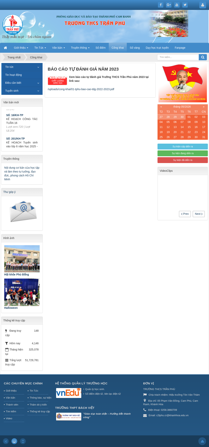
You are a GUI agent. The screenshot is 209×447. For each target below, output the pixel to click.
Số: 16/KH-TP (14, 117)
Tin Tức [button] (40, 49)
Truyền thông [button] (80, 49)
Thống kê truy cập (39, 411)
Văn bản (10, 397)
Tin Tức (34, 390)
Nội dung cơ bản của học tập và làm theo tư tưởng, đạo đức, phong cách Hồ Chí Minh (21, 173)
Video (9, 418)
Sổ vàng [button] (135, 47)
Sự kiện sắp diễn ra (183, 146)
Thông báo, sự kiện (39, 397)
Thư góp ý (9, 191)
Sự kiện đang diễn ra (183, 153)
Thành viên (12, 404)
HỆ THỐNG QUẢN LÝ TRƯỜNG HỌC (81, 383)
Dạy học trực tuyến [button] (157, 47)
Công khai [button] (118, 47)
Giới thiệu (11, 390)
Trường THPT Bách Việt (74, 407)
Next (199, 213)
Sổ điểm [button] (101, 47)
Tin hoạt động (13, 74)
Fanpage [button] (180, 47)
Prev (185, 213)
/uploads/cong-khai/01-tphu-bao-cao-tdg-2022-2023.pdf (81, 89)
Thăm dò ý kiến (38, 404)
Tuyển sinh (11, 90)
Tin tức (9, 66)
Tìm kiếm (11, 411)
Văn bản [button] (58, 49)
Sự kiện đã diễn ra (182, 160)
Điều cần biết (13, 82)
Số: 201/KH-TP (15, 141)
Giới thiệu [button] (21, 49)
